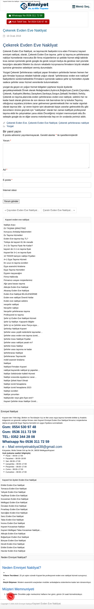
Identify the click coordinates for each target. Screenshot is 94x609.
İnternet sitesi (10, 190)
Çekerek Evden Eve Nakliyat (42, 123)
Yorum (7, 140)
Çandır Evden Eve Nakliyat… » (59, 210)
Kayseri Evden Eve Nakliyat (46, 603)
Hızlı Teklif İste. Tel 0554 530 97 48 (29, 21)
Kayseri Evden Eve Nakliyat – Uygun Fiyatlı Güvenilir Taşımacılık (21, 1)
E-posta (7, 180)
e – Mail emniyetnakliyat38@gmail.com (32, 447)
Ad (5, 170)
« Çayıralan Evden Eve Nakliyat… (22, 210)
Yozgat (10, 126)
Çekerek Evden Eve (17, 123)
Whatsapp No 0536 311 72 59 (26, 15)
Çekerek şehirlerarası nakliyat (74, 123)
